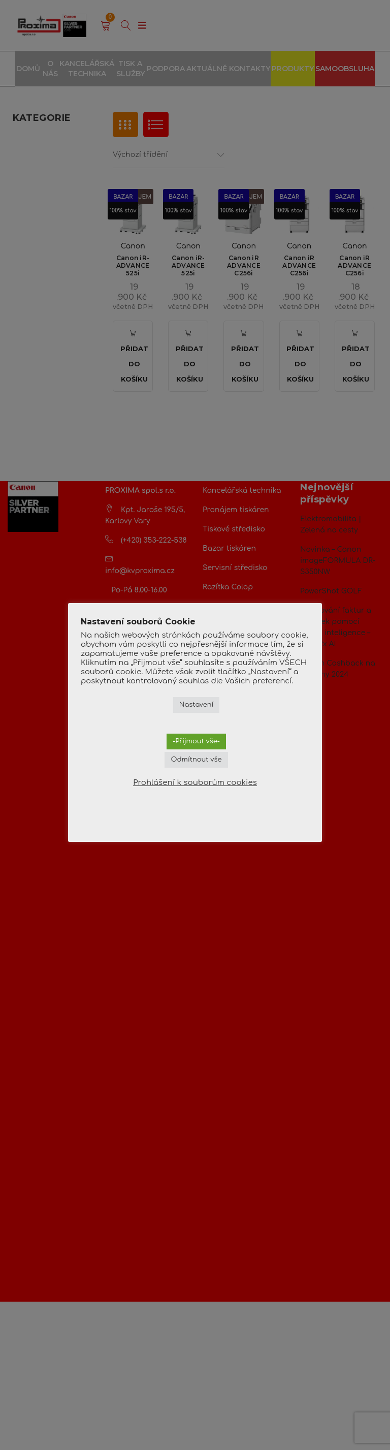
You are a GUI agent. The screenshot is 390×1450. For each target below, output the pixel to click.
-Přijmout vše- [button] (196, 741)
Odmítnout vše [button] (196, 759)
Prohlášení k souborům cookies (195, 782)
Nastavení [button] (196, 704)
